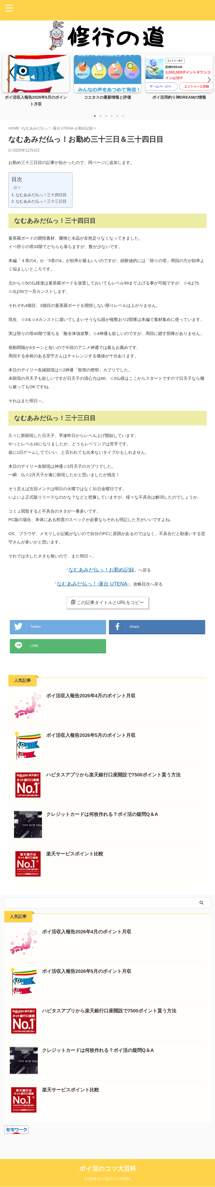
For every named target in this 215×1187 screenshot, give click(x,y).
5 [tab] (117, 116)
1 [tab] (95, 116)
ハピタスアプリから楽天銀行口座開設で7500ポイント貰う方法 (117, 780)
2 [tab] (100, 116)
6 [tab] (123, 116)
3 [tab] (106, 116)
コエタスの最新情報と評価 (107, 97)
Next (207, 79)
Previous (7, 79)
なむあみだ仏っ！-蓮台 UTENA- (93, 584)
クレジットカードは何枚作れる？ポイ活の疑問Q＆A (105, 820)
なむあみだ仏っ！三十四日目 (41, 195)
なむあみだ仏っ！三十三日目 (41, 201)
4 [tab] (111, 116)
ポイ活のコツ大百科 (107, 1168)
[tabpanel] (35, 82)
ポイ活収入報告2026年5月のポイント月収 (93, 741)
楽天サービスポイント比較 (76, 859)
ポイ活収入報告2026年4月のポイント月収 (93, 701)
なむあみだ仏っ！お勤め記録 (101, 570)
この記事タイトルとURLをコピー (107, 602)
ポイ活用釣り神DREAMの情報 (179, 97)
